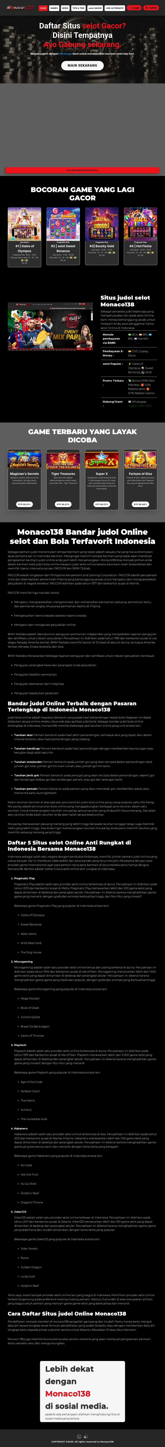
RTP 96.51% (24, 502)
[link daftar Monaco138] (19, 8)
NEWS (65, 8)
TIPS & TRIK (78, 8)
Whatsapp (65, 53)
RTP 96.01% (63, 502)
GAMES (54, 8)
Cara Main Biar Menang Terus (82, 169)
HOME (43, 8)
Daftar (151, 7)
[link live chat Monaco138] (86, 1436)
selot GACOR (95, 8)
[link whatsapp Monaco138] (79, 1436)
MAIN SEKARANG (82, 65)
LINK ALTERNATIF (115, 8)
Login (134, 7)
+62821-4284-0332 (139, 404)
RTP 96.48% (140, 502)
